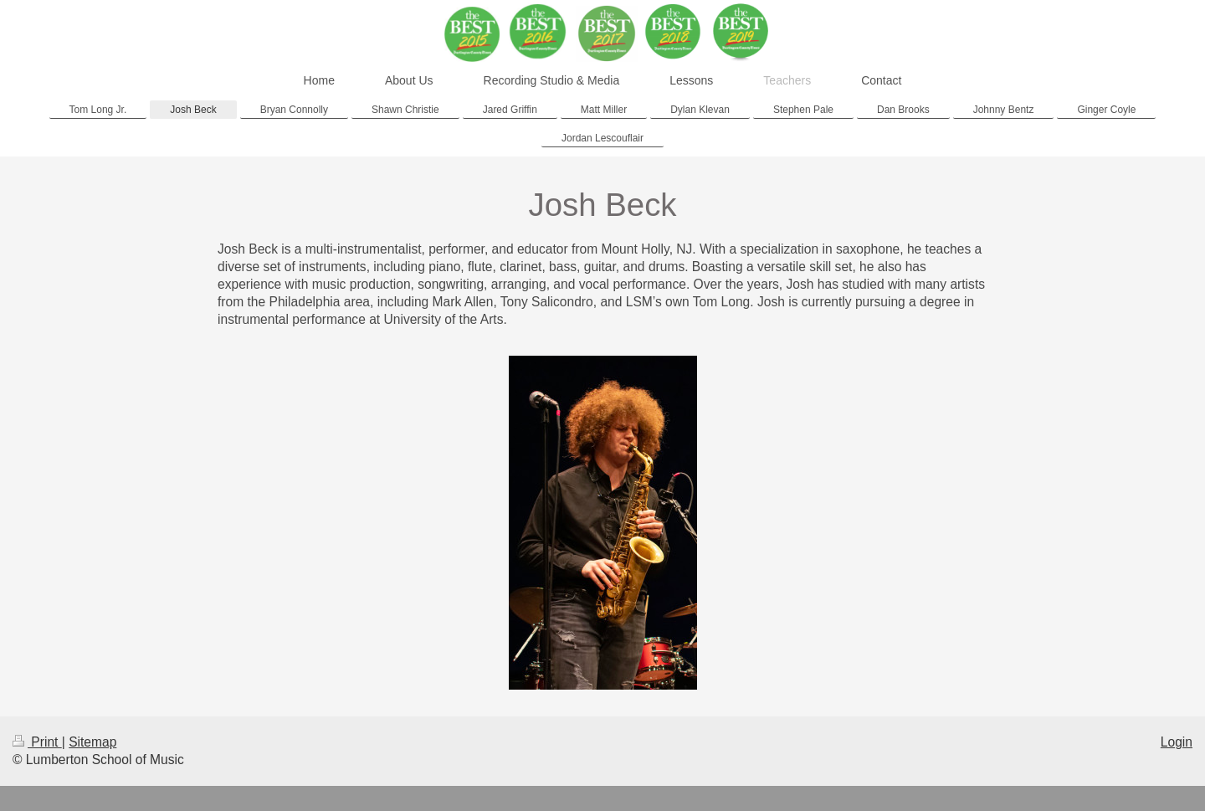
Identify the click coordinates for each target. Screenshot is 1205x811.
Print (37, 742)
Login (1176, 742)
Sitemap (92, 742)
